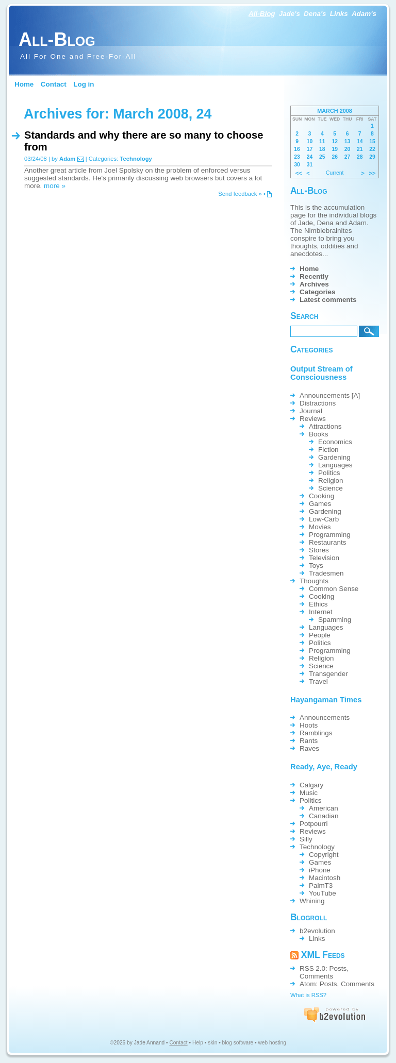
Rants (309, 741)
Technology (136, 159)
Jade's (289, 14)
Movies (320, 527)
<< (298, 173)
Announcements (325, 717)
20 (347, 149)
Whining (312, 901)
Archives (314, 284)
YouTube (322, 893)
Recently (314, 276)
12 (335, 141)
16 (297, 149)
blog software (238, 1042)
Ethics (318, 604)
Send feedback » (240, 194)
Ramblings (316, 733)
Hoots (309, 725)
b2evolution (317, 931)
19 (335, 149)
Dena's (315, 14)
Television (324, 558)
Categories (317, 292)
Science (330, 488)
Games (320, 504)
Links (339, 14)
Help (197, 1042)
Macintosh (324, 878)
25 (322, 157)
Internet (321, 612)
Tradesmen (326, 573)
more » (54, 186)
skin (212, 1042)
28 (360, 157)
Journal (311, 411)
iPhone (320, 870)
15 (372, 141)
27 (347, 157)
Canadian (324, 816)
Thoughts (314, 581)
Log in (83, 84)
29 (372, 157)
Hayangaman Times (325, 700)
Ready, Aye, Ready (323, 767)
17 (310, 149)
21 (360, 149)
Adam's (364, 14)
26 (335, 157)
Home (24, 84)
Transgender (328, 674)
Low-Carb (324, 519)
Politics (329, 473)
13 (347, 141)
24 (310, 157)
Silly (306, 839)
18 (322, 149)
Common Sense (333, 589)
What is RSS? (308, 995)
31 (310, 164)
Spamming (334, 619)
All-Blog (262, 14)
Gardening (334, 457)
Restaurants (327, 542)
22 (372, 149)
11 (322, 141)
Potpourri (314, 824)
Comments (316, 976)
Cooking (321, 496)
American (323, 808)
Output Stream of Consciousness (321, 373)
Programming (330, 534)
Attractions (325, 426)
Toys (316, 565)
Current (334, 173)
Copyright (324, 854)
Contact (54, 84)
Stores (319, 550)
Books (318, 434)
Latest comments (328, 299)
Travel (318, 681)
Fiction (328, 449)
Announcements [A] (330, 395)
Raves (309, 748)
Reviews (313, 419)
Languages (335, 465)
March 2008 (334, 111)
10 (310, 141)
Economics (335, 442)
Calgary (311, 785)
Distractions (318, 403)
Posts (338, 968)
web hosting (272, 1042)
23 (297, 157)
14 (360, 141)
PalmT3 (321, 885)
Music (309, 793)
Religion (330, 480)
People (320, 635)
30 (297, 164)
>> (372, 173)
